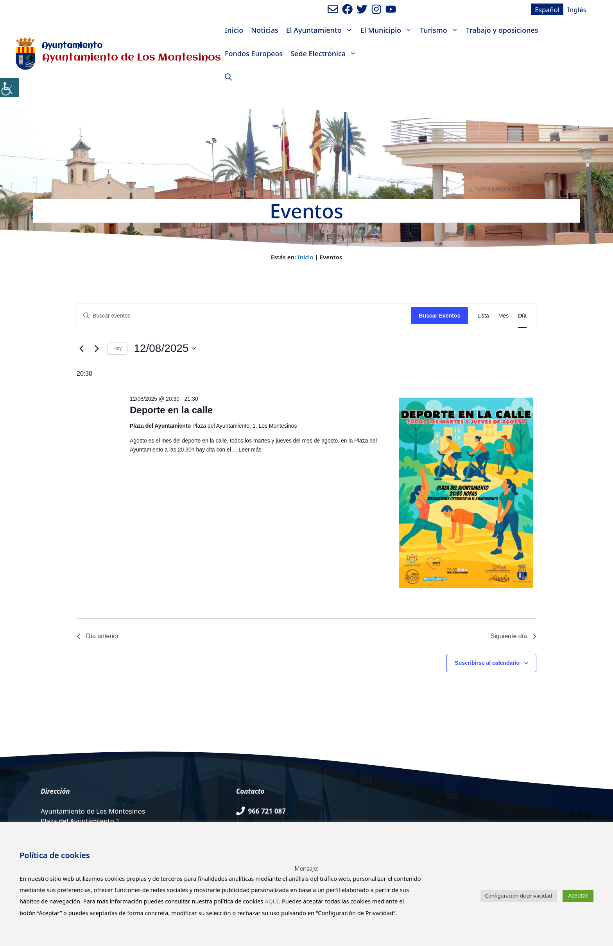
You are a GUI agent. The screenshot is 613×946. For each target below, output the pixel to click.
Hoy (117, 348)
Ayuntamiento (72, 46)
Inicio (234, 30)
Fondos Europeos (254, 53)
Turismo (441, 30)
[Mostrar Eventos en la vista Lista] (483, 315)
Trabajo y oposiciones (502, 30)
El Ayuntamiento (321, 30)
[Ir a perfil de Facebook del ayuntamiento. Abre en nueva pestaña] (347, 9)
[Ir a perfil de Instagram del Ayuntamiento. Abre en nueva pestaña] (376, 9)
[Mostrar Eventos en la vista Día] (522, 315)
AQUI (272, 901)
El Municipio (388, 30)
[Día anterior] (81, 348)
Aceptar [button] (578, 895)
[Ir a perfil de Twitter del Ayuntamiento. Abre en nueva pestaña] (362, 9)
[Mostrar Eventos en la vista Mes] (503, 315)
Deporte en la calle (171, 410)
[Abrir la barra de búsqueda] (228, 77)
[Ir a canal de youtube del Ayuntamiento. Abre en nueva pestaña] (391, 9)
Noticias (264, 30)
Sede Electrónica (325, 53)
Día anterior (98, 636)
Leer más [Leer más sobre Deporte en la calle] (249, 449)
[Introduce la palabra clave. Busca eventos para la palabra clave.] (244, 315)
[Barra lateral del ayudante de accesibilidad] (9, 87)
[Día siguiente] (96, 348)
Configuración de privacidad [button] (518, 895)
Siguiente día (513, 636)
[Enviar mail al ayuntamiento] (333, 9)
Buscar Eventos (439, 315)
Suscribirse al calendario (487, 663)
